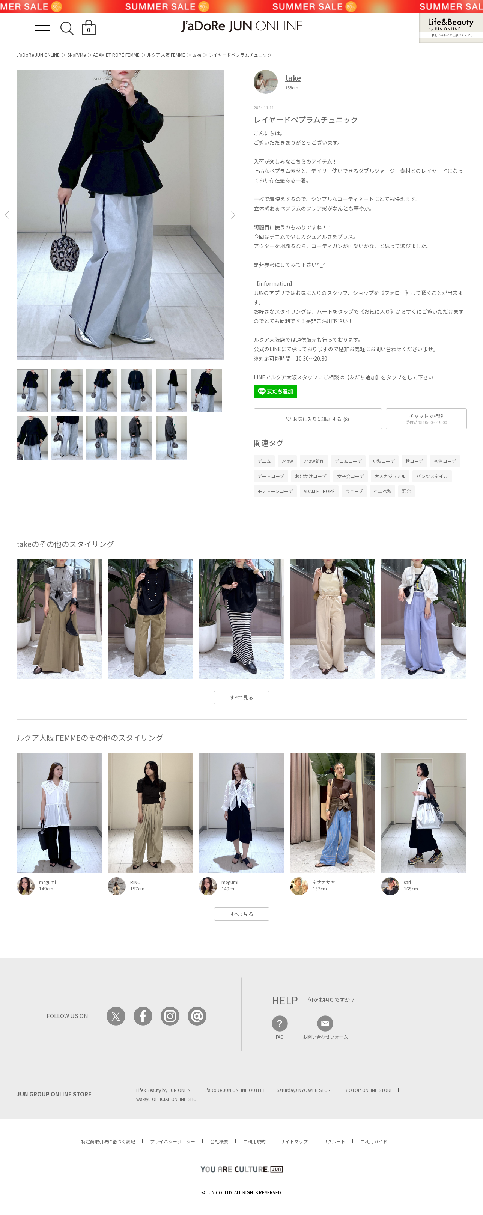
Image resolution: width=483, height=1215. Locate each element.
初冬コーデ (445, 461)
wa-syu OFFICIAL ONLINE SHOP (168, 1099)
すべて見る (241, 697)
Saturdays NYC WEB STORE (305, 1090)
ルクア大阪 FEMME (166, 54)
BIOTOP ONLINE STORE (369, 1090)
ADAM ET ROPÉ (319, 491)
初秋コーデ (383, 461)
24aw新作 (314, 461)
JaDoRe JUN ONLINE (241, 26)
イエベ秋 (382, 491)
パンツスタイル (432, 476)
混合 (406, 491)
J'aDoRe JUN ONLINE (38, 54)
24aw (287, 461)
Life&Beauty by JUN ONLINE (164, 1090)
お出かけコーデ (311, 476)
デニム (264, 461)
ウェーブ (354, 491)
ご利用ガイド (373, 1141)
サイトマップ (294, 1141)
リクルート (334, 1141)
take (197, 54)
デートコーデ (270, 476)
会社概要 (219, 1141)
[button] (7, 215)
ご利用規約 (254, 1141)
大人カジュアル (390, 476)
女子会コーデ (350, 476)
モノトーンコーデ (275, 491)
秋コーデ (414, 461)
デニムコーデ (348, 461)
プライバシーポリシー (172, 1141)
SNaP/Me (76, 54)
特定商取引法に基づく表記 (108, 1141)
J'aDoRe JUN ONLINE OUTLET (235, 1090)
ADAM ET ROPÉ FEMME (116, 54)
